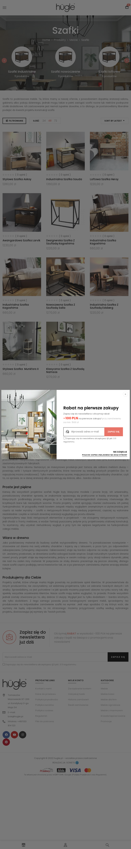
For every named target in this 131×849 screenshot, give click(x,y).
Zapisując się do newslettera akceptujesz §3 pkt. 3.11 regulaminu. (89, 440)
